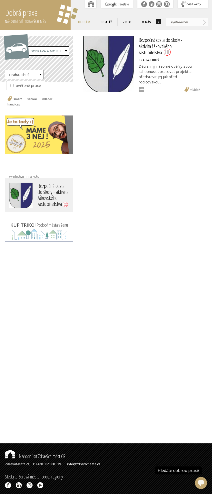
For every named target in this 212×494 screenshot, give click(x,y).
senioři (32, 99)
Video (127, 22)
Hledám (84, 22)
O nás (146, 22)
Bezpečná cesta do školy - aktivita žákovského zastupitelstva (53, 195)
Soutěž (106, 22)
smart (18, 99)
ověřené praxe (26, 85)
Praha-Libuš (19, 74)
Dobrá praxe (38, 15)
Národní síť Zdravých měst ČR (35, 456)
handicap (14, 104)
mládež (47, 99)
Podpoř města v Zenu (39, 225)
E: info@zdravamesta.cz (82, 464)
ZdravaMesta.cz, (17, 464)
